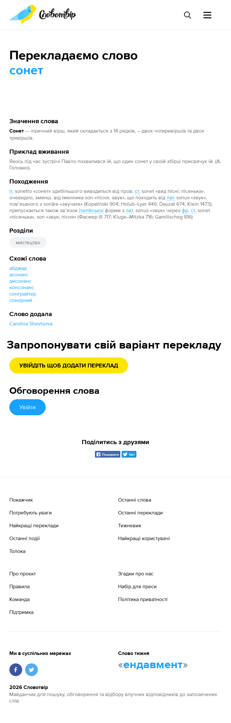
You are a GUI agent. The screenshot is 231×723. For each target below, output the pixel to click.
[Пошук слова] (187, 15)
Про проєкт (22, 573)
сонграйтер (22, 294)
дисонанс (20, 281)
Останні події (24, 538)
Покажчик (21, 500)
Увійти (27, 407)
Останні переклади (140, 512)
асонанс (18, 274)
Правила (19, 586)
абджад (18, 268)
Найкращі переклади (34, 525)
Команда (19, 599)
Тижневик (129, 525)
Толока (17, 551)
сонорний (20, 300)
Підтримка (21, 612)
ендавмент (153, 665)
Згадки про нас (135, 573)
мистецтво (28, 242)
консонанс (21, 287)
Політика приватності (143, 599)
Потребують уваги (30, 512)
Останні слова (134, 500)
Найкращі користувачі (144, 538)
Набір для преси (137, 586)
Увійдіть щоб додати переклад (68, 366)
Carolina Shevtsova (30, 323)
